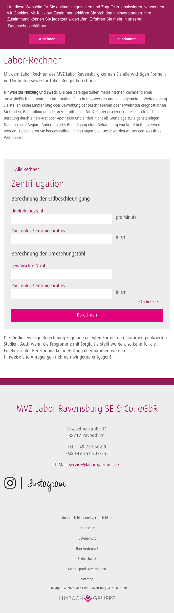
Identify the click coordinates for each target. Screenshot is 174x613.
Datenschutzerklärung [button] (28, 26)
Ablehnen (47, 39)
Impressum (87, 528)
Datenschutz (87, 538)
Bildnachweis (87, 559)
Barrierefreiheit (87, 548)
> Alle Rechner (25, 169)
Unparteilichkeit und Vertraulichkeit (87, 518)
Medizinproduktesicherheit (87, 569)
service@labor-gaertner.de (94, 464)
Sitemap (87, 579)
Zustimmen (127, 39)
